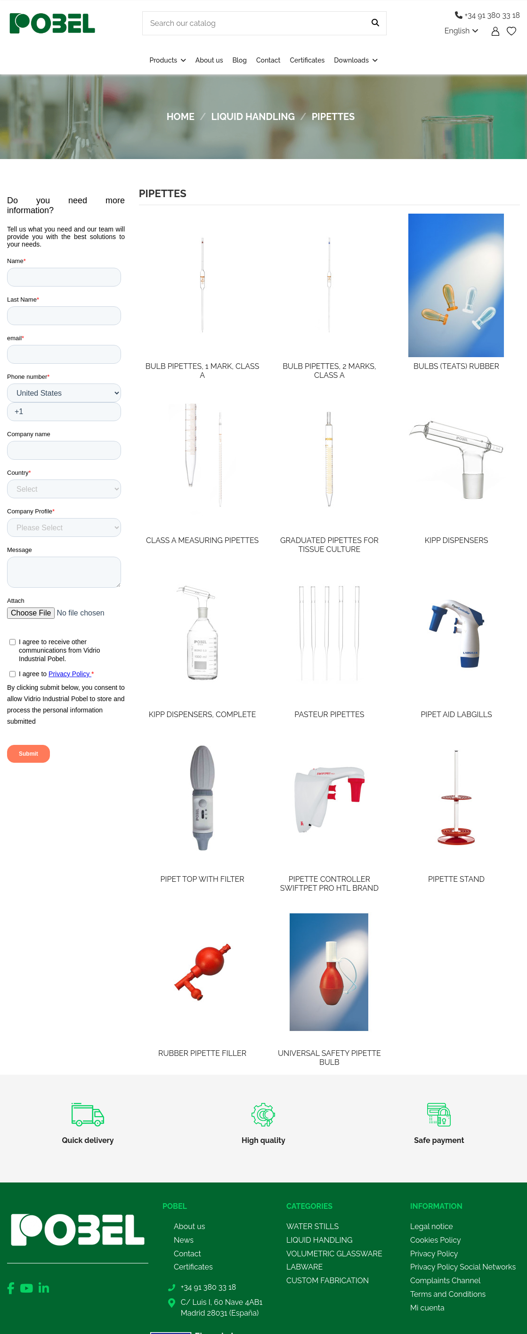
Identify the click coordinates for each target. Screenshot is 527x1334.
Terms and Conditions (448, 1294)
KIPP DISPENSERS (456, 540)
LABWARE (304, 1266)
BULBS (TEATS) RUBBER (456, 366)
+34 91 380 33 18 (487, 15)
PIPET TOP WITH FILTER (202, 879)
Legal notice (431, 1226)
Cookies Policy (435, 1240)
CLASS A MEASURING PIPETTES (202, 540)
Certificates (193, 1266)
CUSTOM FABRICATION (327, 1280)
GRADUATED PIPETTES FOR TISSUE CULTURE (329, 545)
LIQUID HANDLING (319, 1240)
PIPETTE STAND (456, 879)
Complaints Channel (445, 1280)
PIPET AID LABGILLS (456, 714)
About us (189, 1226)
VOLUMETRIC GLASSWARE (334, 1253)
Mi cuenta (427, 1307)
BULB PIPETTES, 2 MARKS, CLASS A (329, 371)
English (461, 30)
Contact (187, 1253)
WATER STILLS (312, 1226)
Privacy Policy (434, 1253)
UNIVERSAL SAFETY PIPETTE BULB (329, 1058)
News (184, 1240)
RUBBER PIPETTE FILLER (202, 1053)
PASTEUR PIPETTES (329, 714)
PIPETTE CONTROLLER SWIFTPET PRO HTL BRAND (329, 884)
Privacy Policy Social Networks (463, 1266)
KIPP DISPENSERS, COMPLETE (202, 714)
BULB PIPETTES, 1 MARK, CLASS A (202, 371)
